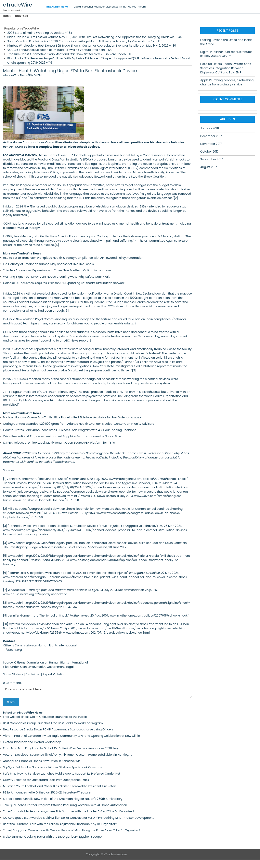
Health (41, 667)
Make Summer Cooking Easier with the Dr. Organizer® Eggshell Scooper (53, 837)
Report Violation (54, 675)
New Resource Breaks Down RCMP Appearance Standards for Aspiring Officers (58, 730)
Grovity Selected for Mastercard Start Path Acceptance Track (46, 780)
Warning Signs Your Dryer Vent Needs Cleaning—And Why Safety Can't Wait (56, 277)
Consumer (27, 667)
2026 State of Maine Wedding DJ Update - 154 (39, 33)
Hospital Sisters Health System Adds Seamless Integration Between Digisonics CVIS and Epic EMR (225, 68)
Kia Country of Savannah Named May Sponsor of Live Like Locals (48, 265)
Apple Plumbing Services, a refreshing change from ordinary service (227, 83)
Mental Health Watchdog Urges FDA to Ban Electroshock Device (70, 71)
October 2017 (209, 152)
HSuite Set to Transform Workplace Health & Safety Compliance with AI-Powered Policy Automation (73, 258)
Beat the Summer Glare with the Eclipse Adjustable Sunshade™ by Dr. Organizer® (60, 824)
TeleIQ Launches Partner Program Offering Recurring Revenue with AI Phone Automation (65, 805)
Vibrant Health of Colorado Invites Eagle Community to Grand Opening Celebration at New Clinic (71, 736)
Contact (23, 16)
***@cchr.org (12, 650)
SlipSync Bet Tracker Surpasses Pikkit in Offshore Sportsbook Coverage (52, 768)
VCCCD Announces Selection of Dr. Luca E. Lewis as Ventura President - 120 (60, 50)
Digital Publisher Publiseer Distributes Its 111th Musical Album (110, 6)
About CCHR (12, 454)
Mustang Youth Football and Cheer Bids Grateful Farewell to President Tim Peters (60, 787)
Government (56, 667)
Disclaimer (32, 675)
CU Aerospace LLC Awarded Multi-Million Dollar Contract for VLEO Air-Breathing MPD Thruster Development (78, 818)
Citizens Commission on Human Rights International (90, 169)
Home (7, 16)
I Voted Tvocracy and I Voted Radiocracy (32, 742)
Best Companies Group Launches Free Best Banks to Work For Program (53, 723)
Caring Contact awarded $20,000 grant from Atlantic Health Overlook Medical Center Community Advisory (78, 424)
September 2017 (211, 160)
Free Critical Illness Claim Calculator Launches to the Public (45, 717)
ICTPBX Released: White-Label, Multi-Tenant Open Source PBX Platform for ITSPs (59, 443)
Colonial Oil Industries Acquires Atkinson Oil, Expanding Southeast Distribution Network (64, 284)
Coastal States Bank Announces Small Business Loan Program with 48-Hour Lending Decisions (69, 431)
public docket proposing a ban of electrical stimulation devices (93, 207)
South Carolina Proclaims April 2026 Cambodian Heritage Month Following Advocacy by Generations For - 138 (84, 42)
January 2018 (209, 129)
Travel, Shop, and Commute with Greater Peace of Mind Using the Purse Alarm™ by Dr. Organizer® (71, 831)
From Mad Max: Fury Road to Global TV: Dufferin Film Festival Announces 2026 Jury (61, 749)
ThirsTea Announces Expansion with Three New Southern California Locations (57, 271)
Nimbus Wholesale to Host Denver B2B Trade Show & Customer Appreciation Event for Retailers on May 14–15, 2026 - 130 (91, 46)
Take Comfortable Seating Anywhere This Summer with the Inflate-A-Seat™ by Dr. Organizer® (68, 812)
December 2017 (211, 137)
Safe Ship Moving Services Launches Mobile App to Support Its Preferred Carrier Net (61, 774)
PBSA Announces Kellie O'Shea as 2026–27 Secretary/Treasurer (47, 793)
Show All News (13, 675)
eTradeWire (17, 4)
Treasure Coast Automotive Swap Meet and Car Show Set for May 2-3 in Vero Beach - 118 (69, 55)
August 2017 (208, 168)
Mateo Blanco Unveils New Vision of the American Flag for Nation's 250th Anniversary (62, 799)
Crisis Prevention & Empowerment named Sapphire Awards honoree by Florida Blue (62, 437)
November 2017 (211, 144)
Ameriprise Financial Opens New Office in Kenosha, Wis (41, 761)
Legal (70, 667)
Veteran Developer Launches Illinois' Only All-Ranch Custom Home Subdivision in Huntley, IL (67, 755)
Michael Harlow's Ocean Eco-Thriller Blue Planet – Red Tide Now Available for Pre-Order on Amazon (73, 418)
